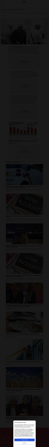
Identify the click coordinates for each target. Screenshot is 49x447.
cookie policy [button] (28, 427)
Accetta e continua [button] (24, 439)
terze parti (31, 429)
